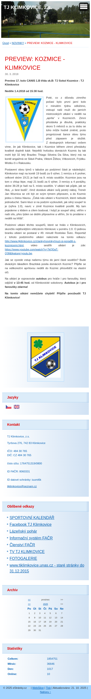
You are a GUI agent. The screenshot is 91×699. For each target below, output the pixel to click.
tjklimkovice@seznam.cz (22, 486)
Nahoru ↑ (45, 691)
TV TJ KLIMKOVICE (27, 552)
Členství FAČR (22, 545)
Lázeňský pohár (23, 531)
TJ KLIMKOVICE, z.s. (28, 7)
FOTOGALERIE (23, 558)
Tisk (48, 687)
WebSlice (38, 687)
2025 (45, 604)
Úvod (5, 43)
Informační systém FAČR (31, 538)
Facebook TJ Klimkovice (30, 524)
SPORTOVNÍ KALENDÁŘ (31, 518)
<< (29, 599)
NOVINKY (18, 43)
